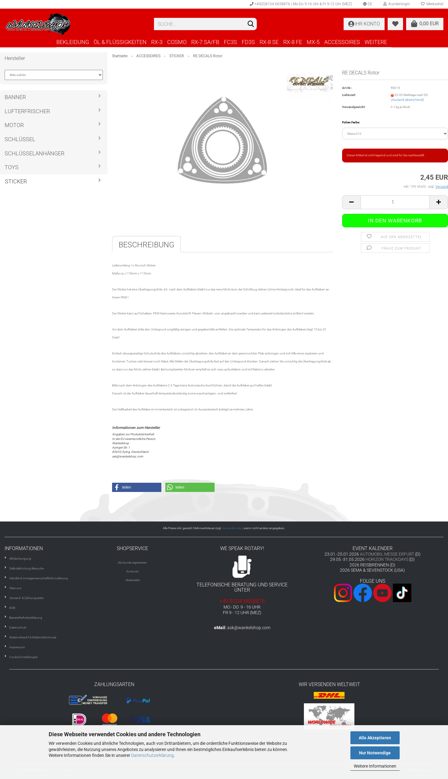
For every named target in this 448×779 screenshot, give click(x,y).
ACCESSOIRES (342, 42)
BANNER (15, 97)
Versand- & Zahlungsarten (26, 598)
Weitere (376, 42)
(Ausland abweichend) (407, 100)
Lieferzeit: (349, 95)
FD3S (248, 42)
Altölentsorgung (20, 558)
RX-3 (157, 42)
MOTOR (14, 125)
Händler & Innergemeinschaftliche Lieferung (38, 578)
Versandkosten (232, 528)
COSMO (177, 42)
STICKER (16, 181)
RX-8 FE (292, 42)
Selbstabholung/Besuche (26, 568)
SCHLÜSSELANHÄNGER (34, 153)
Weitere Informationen (375, 766)
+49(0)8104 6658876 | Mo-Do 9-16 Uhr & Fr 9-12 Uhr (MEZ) (301, 4)
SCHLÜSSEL (20, 139)
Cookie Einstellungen (23, 657)
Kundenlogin (396, 4)
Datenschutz (17, 627)
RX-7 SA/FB (205, 42)
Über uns (15, 588)
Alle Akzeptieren (375, 737)
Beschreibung (146, 244)
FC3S (230, 42)
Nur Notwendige (375, 752)
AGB (12, 607)
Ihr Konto (132, 571)
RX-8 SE (269, 42)
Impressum (17, 647)
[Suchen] (251, 24)
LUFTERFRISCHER (27, 111)
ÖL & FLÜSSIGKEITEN (120, 42)
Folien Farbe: (351, 122)
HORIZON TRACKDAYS (386, 559)
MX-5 (313, 42)
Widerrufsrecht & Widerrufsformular (32, 637)
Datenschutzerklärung (152, 755)
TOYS (11, 167)
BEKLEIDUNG (72, 42)
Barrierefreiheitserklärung (25, 617)
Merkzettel (132, 580)
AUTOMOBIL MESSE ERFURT (387, 554)
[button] (136, 487)
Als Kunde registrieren (132, 562)
